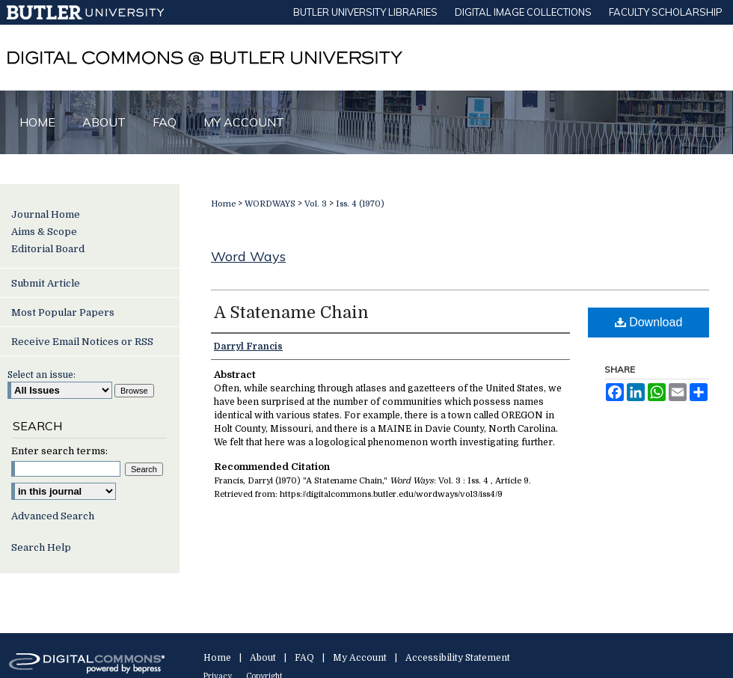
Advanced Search (52, 516)
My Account (360, 658)
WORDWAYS (270, 204)
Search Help (41, 547)
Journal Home (45, 214)
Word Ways (248, 256)
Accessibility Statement (457, 658)
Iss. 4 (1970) (360, 204)
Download (649, 322)
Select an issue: (41, 375)
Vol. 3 (315, 204)
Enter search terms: (59, 450)
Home (223, 204)
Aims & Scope (44, 231)
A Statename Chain (291, 312)
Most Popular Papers (62, 312)
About (263, 658)
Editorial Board (48, 248)
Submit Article (45, 283)
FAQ (304, 658)
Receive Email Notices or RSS (82, 341)
